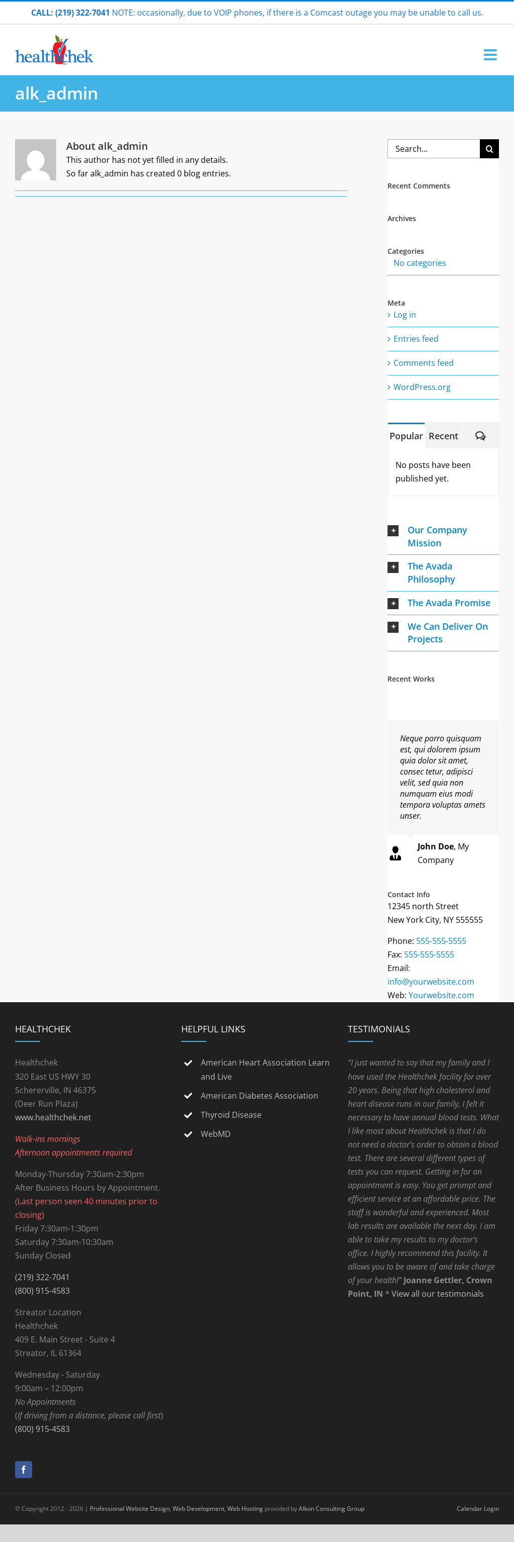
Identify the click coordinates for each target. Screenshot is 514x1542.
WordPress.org (422, 387)
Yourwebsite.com (441, 995)
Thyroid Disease (231, 1114)
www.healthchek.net (53, 1117)
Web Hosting (245, 1508)
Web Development (198, 1508)
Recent (443, 436)
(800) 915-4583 (42, 1290)
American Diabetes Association (259, 1095)
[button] (443, 536)
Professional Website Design (130, 1508)
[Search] (489, 148)
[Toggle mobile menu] (491, 54)
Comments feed (424, 362)
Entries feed (416, 338)
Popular (406, 436)
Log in (405, 314)
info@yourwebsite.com (431, 981)
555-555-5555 (441, 940)
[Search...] (434, 148)
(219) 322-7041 (42, 1277)
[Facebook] (23, 1469)
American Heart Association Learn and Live (265, 1069)
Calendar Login (478, 1508)
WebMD (216, 1133)
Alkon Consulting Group (331, 1508)
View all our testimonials (438, 1293)
